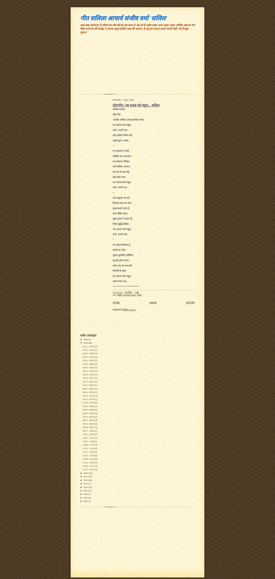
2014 (85, 487)
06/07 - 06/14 (89, 389)
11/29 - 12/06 (89, 455)
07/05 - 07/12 (89, 396)
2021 (85, 498)
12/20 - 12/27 (89, 466)
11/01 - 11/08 (89, 441)
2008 (85, 339)
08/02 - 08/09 (89, 410)
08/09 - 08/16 (89, 413)
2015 (85, 490)
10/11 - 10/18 (89, 434)
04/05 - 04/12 (89, 367)
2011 (85, 476)
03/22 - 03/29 (89, 360)
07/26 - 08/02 (89, 406)
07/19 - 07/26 (89, 402)
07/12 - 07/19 (89, 399)
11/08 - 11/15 (89, 445)
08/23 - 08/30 (89, 420)
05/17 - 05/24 (89, 381)
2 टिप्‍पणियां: (128, 292)
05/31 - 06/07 (89, 385)
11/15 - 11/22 (89, 448)
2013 (85, 483)
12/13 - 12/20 (89, 462)
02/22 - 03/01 (89, 353)
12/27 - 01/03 (89, 469)
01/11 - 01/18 (89, 346)
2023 (85, 501)
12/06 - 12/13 (89, 459)
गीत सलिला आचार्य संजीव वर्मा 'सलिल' (123, 18)
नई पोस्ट (116, 302)
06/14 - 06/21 (89, 392)
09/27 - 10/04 (89, 431)
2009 (85, 343)
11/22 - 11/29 (89, 452)
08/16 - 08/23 (89, 417)
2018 (85, 494)
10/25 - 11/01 (89, 438)
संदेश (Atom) (129, 309)
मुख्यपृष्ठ (153, 302)
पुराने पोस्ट (190, 302)
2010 (85, 473)
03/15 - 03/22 (89, 357)
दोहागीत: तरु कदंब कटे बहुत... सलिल (136, 105)
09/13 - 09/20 (89, 424)
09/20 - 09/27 (89, 427)
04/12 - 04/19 (89, 371)
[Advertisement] (137, 65)
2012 (85, 480)
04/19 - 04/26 (89, 374)
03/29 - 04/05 (89, 364)
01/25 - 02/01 (89, 350)
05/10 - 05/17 (89, 378)
